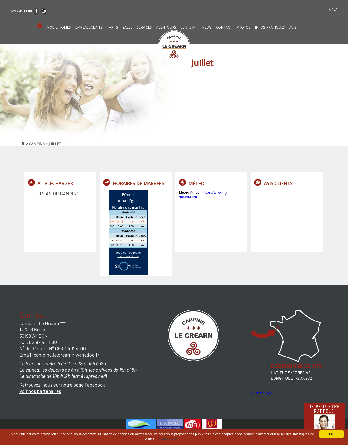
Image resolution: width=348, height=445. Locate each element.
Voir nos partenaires (40, 391)
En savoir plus (167, 439)
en (336, 9)
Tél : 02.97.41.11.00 (38, 342)
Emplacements (88, 27)
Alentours (166, 27)
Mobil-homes (58, 27)
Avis (292, 27)
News (207, 27)
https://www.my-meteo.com (203, 194)
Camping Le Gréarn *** (42, 323)
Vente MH (189, 27)
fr (328, 9)
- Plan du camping (58, 193)
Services (144, 27)
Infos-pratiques (270, 27)
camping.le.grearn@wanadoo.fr (66, 354)
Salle (127, 27)
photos (244, 27)
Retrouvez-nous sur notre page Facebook (62, 384)
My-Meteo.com (261, 393)
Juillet (55, 143)
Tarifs (112, 27)
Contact (224, 27)
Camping (37, 143)
